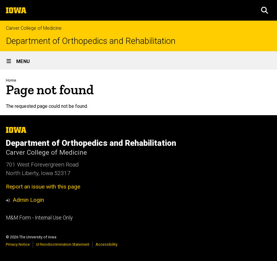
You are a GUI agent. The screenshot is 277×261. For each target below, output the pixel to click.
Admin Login (28, 199)
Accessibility (106, 244)
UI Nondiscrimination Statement (62, 244)
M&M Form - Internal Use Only (39, 218)
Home (11, 80)
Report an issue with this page (43, 186)
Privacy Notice (18, 244)
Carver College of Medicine (34, 28)
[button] (264, 10)
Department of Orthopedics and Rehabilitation (91, 41)
